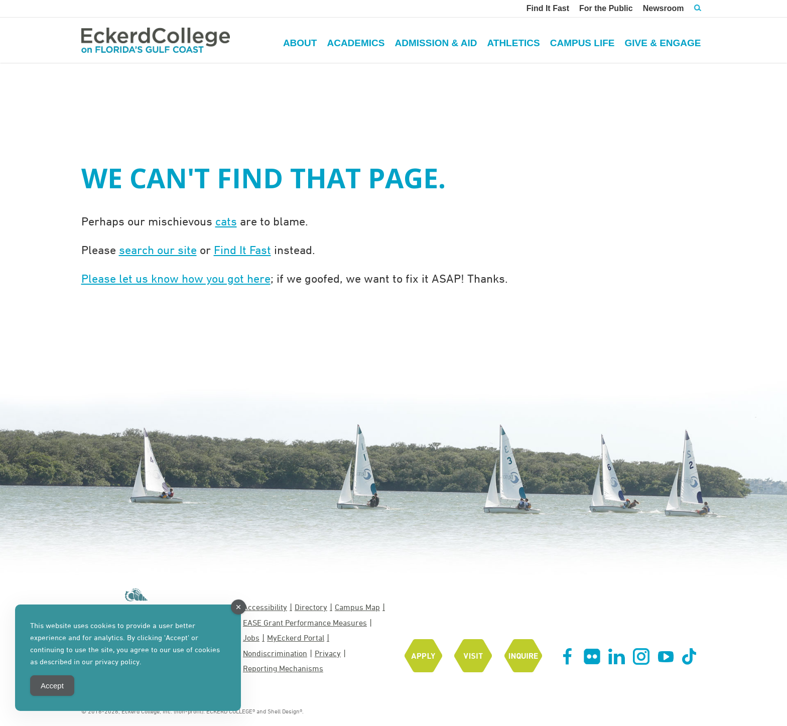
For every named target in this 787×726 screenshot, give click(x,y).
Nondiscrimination (275, 653)
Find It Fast (242, 249)
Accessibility (265, 607)
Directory (311, 607)
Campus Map (357, 607)
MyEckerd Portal (295, 637)
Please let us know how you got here (176, 278)
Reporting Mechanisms (283, 668)
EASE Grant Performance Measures (305, 622)
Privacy (328, 653)
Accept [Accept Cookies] (52, 685)
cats (226, 220)
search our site (158, 249)
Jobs (251, 637)
